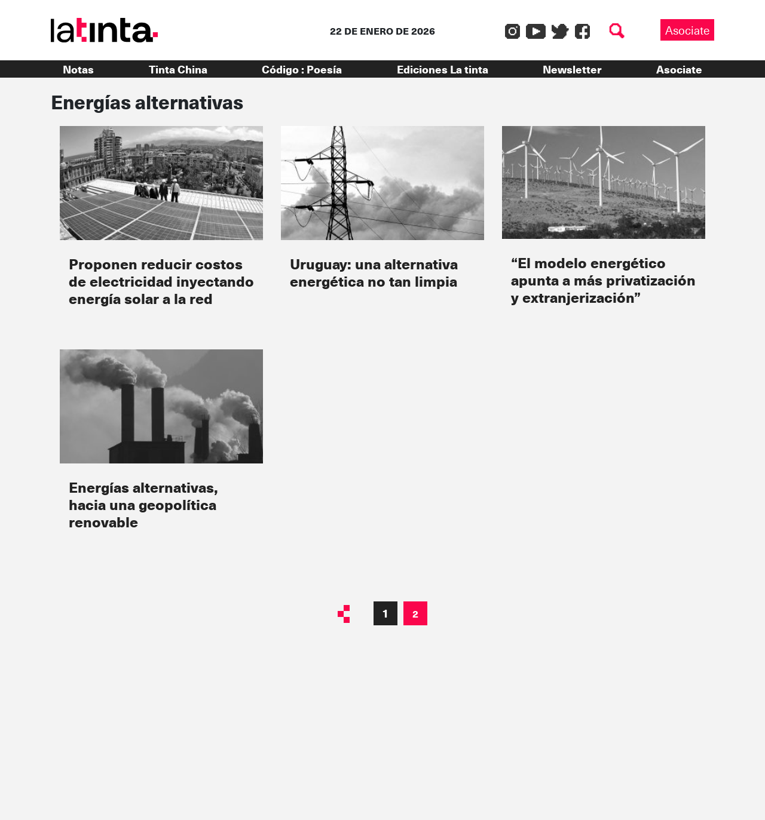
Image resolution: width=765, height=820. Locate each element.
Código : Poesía (302, 69)
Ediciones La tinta (442, 69)
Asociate (687, 30)
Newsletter (572, 69)
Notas (78, 69)
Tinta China (178, 69)
